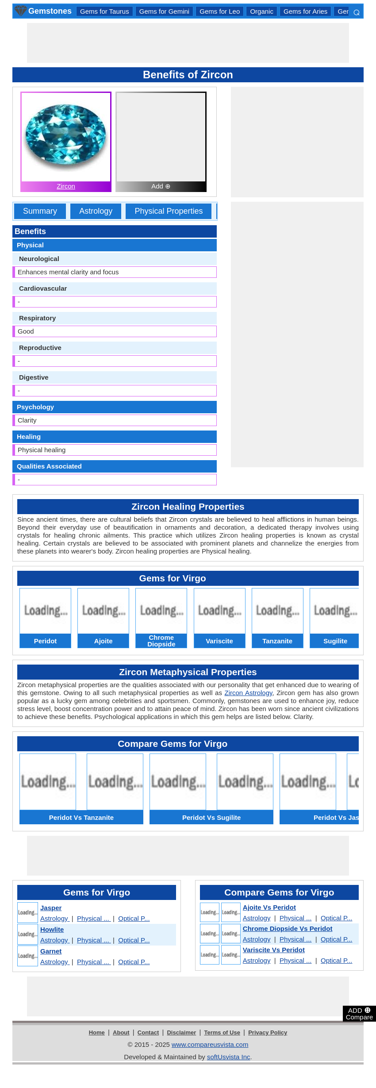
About (121, 1032)
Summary (40, 211)
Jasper (50, 907)
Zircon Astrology (248, 692)
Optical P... (134, 918)
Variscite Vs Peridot (274, 949)
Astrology (95, 211)
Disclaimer (181, 1032)
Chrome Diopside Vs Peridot (288, 928)
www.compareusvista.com (210, 1044)
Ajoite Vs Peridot (269, 907)
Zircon (66, 186)
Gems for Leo (220, 11)
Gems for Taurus (104, 11)
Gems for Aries (305, 11)
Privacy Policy (267, 1032)
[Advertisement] (188, 43)
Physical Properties (168, 211)
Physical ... (94, 918)
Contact (148, 1032)
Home (97, 1032)
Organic (261, 11)
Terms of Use (222, 1032)
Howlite (52, 929)
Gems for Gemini (164, 11)
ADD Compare (359, 1013)
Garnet (50, 951)
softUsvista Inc (228, 1057)
